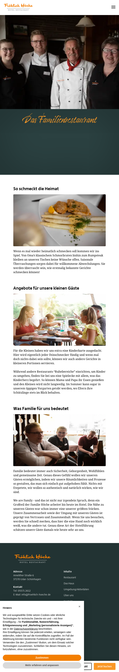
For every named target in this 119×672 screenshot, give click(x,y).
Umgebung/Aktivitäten (76, 589)
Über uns (69, 595)
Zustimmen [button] (42, 657)
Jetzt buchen (105, 666)
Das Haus (69, 583)
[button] (79, 606)
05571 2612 (24, 590)
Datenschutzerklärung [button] (26, 628)
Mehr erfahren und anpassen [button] (42, 665)
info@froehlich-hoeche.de (36, 594)
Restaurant (70, 577)
